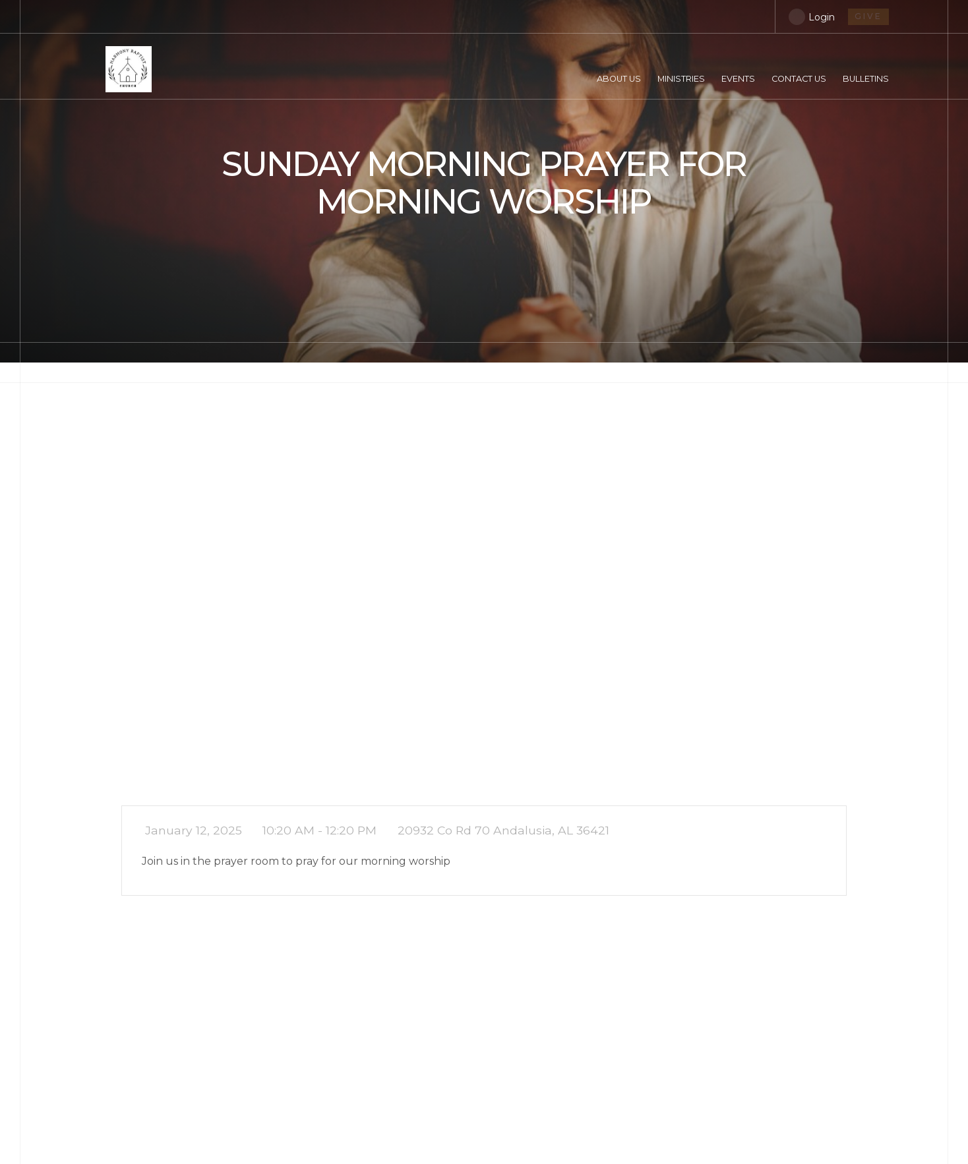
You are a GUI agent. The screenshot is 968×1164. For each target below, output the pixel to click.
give (868, 16)
